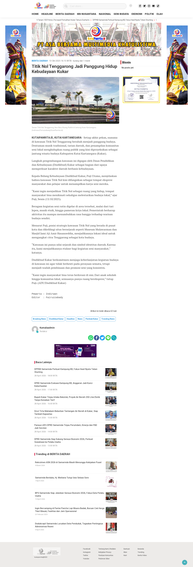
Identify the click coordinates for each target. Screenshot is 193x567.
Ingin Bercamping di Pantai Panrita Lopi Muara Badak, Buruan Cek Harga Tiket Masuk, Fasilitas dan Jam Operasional (69, 510)
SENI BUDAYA (121, 14)
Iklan (125, 552)
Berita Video (142, 555)
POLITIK (149, 14)
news (80, 319)
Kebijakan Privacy (104, 552)
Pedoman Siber (104, 558)
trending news (108, 319)
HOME (35, 14)
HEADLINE (47, 14)
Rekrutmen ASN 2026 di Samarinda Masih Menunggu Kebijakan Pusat (68, 462)
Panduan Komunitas (105, 555)
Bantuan (127, 549)
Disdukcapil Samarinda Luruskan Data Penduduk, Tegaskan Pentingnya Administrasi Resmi (69, 525)
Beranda (141, 549)
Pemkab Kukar (92, 319)
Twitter (85, 555)
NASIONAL (105, 14)
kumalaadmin (47, 328)
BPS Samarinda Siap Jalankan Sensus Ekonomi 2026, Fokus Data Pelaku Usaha (69, 494)
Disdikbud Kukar (56, 319)
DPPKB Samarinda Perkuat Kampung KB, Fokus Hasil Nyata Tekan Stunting (124, 20)
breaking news (39, 319)
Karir (125, 555)
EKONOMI (137, 14)
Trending (141, 552)
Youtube (86, 558)
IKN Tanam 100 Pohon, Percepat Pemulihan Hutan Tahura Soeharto (63, 20)
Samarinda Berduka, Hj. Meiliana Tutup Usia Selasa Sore (62, 477)
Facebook (86, 549)
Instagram (87, 552)
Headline (71, 319)
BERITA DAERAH (65, 14)
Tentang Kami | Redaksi (107, 549)
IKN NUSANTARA (86, 14)
